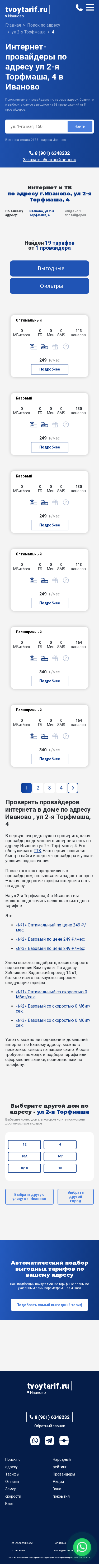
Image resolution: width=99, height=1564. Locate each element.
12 (24, 1144)
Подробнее (49, 369)
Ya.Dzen (64, 1440)
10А (24, 1156)
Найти (80, 126)
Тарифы (12, 1474)
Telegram (49, 1440)
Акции (58, 1481)
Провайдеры (64, 1474)
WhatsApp (35, 1440)
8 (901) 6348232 (52, 153)
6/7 (60, 1156)
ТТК (37, 850)
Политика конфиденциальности (67, 1547)
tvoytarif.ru (26, 9)
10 (60, 1168)
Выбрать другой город (76, 1196)
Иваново (16, 16)
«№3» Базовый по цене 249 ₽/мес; (50, 948)
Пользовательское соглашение (21, 1547)
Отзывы (12, 1481)
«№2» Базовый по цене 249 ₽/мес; (50, 939)
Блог (9, 1504)
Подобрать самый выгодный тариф (49, 1305)
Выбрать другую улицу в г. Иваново (29, 1196)
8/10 (24, 1168)
